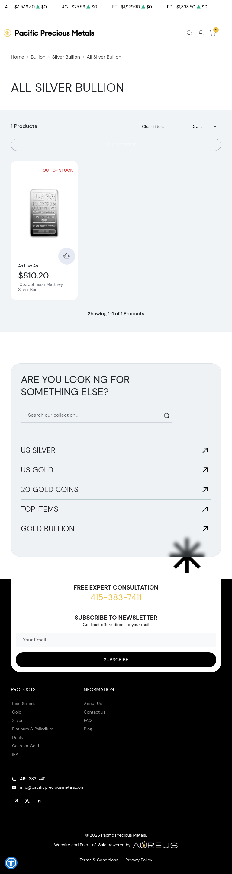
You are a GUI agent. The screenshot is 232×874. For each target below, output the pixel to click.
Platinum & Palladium (32, 729)
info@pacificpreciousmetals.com (52, 787)
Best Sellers (23, 703)
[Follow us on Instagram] (16, 801)
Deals (17, 737)
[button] (11, 863)
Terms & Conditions (99, 860)
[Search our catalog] (96, 415)
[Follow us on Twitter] (27, 801)
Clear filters (153, 126)
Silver (17, 720)
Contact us (95, 712)
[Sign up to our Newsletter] (116, 659)
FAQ (88, 720)
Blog (88, 729)
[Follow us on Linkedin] (39, 801)
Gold (16, 712)
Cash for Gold (25, 745)
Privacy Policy (138, 860)
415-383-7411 (116, 597)
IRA (15, 754)
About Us (93, 703)
